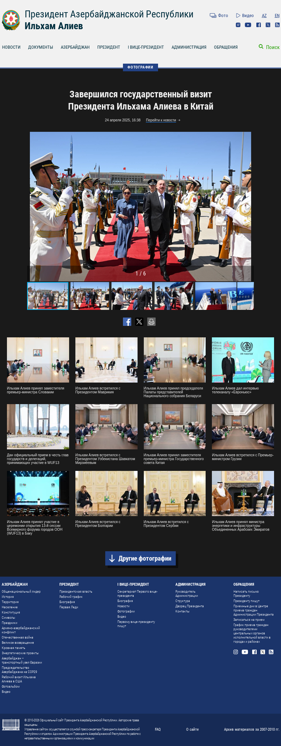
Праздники (9, 623)
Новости (123, 606)
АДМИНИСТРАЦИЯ (189, 47)
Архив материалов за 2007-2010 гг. (252, 729)
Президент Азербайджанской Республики (109, 14)
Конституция (11, 612)
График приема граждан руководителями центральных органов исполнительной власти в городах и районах (252, 633)
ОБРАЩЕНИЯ (226, 47)
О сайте (192, 729)
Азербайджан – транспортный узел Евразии (22, 660)
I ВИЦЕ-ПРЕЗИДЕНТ (146, 47)
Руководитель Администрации (186, 593)
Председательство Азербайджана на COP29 (19, 670)
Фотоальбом (10, 686)
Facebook (258, 25)
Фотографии (126, 611)
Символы (8, 617)
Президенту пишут (246, 601)
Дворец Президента (189, 606)
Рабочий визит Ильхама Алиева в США (19, 679)
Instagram (238, 25)
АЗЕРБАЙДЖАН (75, 47)
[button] (247, 206)
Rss (277, 25)
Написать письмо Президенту (246, 593)
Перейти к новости (161, 120)
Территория (10, 602)
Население (10, 607)
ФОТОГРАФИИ (140, 67)
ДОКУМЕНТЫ (40, 47)
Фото (223, 15)
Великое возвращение (18, 642)
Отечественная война (17, 637)
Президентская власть (75, 591)
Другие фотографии (144, 558)
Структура (182, 601)
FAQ (158, 729)
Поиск (273, 47)
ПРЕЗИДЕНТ (108, 47)
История (8, 597)
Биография (67, 602)
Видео (248, 15)
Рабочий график (71, 597)
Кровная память (13, 648)
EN (277, 15)
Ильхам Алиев (54, 26)
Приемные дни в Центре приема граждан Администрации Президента (253, 610)
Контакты (182, 611)
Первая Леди (68, 607)
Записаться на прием (248, 619)
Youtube (248, 25)
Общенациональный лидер (21, 591)
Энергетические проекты (20, 653)
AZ (264, 15)
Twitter (268, 25)
